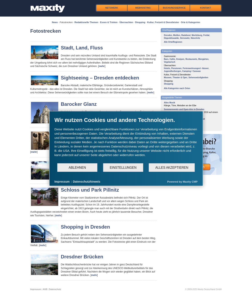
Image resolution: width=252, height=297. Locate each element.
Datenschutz (55, 289)
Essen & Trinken (109, 22)
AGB (45, 289)
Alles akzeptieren (171, 167)
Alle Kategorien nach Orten (177, 88)
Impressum (35, 289)
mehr (102, 66)
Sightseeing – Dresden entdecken (100, 77)
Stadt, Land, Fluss (82, 47)
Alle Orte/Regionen (173, 42)
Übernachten (126, 22)
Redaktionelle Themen (86, 22)
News (55, 22)
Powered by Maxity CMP (182, 181)
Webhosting (143, 8)
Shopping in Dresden (85, 227)
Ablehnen (77, 167)
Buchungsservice (174, 8)
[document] (126, 139)
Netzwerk (111, 8)
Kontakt (205, 8)
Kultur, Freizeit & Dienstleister (163, 22)
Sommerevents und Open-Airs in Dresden (184, 109)
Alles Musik (169, 103)
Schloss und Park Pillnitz (90, 190)
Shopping (140, 22)
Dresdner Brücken (82, 256)
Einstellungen (123, 167)
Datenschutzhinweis (86, 181)
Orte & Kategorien (190, 22)
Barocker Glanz (79, 104)
